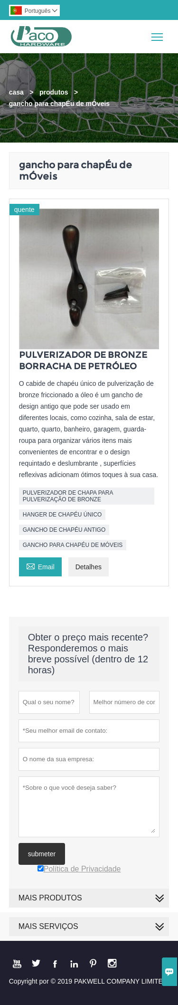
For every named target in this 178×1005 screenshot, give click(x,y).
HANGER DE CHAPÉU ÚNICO (62, 514)
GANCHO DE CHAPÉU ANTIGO (64, 529)
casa (16, 92)
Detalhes (88, 567)
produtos (53, 92)
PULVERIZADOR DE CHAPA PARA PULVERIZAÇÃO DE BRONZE (68, 496)
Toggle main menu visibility (157, 33)
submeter (42, 854)
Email (40, 566)
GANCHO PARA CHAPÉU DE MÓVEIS (73, 545)
